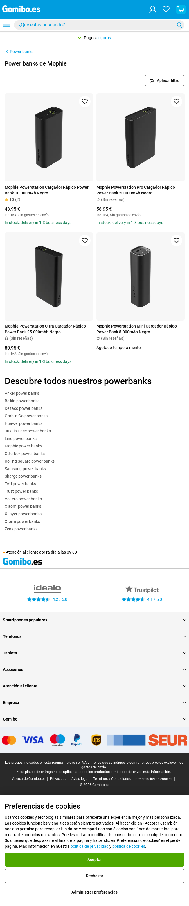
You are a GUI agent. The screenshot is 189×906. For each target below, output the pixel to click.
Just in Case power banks (28, 431)
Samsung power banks (25, 468)
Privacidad (58, 779)
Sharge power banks (23, 476)
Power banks (19, 51)
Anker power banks (22, 393)
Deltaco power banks (23, 408)
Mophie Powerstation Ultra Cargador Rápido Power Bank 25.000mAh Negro (45, 329)
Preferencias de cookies (153, 779)
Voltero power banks (23, 498)
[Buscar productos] (95, 25)
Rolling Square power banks (30, 461)
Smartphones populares (94, 620)
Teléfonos (94, 636)
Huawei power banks (23, 423)
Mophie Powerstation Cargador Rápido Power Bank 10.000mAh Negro (47, 190)
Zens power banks (21, 529)
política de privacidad (90, 846)
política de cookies (128, 846)
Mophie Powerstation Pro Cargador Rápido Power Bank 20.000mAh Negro (135, 190)
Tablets (94, 653)
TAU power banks (20, 483)
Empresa (94, 702)
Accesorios (94, 669)
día (54, 552)
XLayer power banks (23, 514)
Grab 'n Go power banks (26, 416)
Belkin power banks (22, 401)
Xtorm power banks (22, 521)
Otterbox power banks (25, 453)
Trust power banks (21, 491)
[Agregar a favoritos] (85, 101)
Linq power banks (21, 438)
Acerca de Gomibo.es (28, 779)
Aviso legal (80, 779)
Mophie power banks (23, 446)
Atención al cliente (94, 686)
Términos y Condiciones (112, 779)
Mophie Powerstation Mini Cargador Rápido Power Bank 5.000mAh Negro (136, 329)
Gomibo (94, 719)
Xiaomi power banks (23, 506)
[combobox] (99, 25)
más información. (157, 772)
